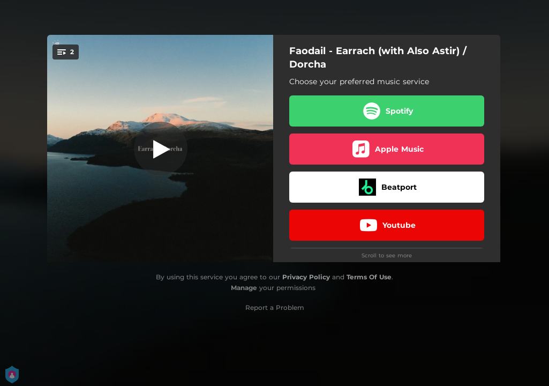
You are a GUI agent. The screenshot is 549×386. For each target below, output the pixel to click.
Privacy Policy (306, 277)
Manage (244, 288)
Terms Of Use (369, 277)
